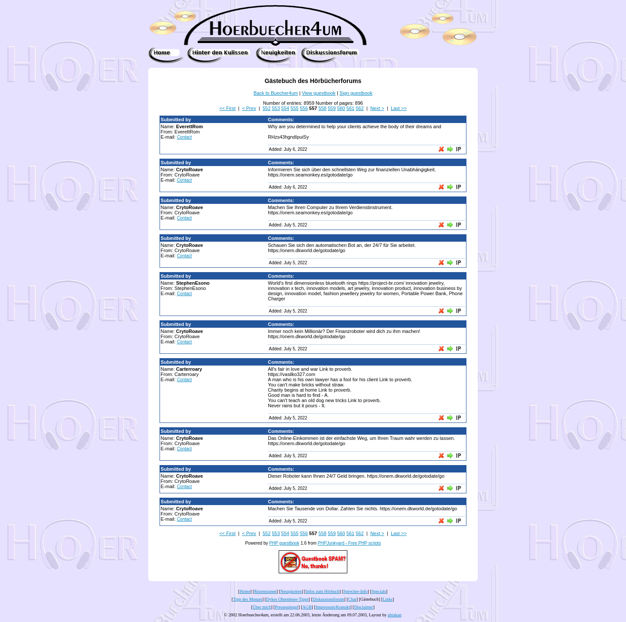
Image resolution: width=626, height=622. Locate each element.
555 (294, 108)
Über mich (262, 607)
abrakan (395, 614)
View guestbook (318, 93)
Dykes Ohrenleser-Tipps (287, 599)
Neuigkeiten (291, 591)
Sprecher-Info (355, 591)
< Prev (249, 108)
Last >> (399, 108)
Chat (352, 599)
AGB (306, 607)
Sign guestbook (356, 93)
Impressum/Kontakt (333, 607)
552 (266, 108)
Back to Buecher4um (275, 93)
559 (332, 108)
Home (245, 591)
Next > (377, 108)
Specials (379, 591)
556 (304, 108)
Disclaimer (363, 607)
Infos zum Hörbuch (323, 591)
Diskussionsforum (328, 599)
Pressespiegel (286, 607)
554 (285, 108)
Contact (184, 137)
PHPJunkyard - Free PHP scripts (349, 543)
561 (350, 108)
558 (322, 108)
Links (388, 599)
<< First (227, 108)
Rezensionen (265, 591)
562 (359, 108)
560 (341, 108)
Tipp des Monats (247, 599)
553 (276, 108)
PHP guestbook (284, 543)
